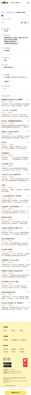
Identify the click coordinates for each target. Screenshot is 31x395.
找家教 (21, 330)
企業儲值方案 (14, 340)
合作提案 (22, 352)
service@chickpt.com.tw (15, 371)
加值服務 (5, 340)
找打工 (5, 330)
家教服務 (13, 349)
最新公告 (22, 349)
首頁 (2, 12)
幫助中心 (13, 352)
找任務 (13, 330)
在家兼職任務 (9, 12)
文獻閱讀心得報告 (20, 12)
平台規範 (5, 352)
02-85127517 (12, 369)
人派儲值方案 (22, 340)
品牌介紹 (5, 349)
